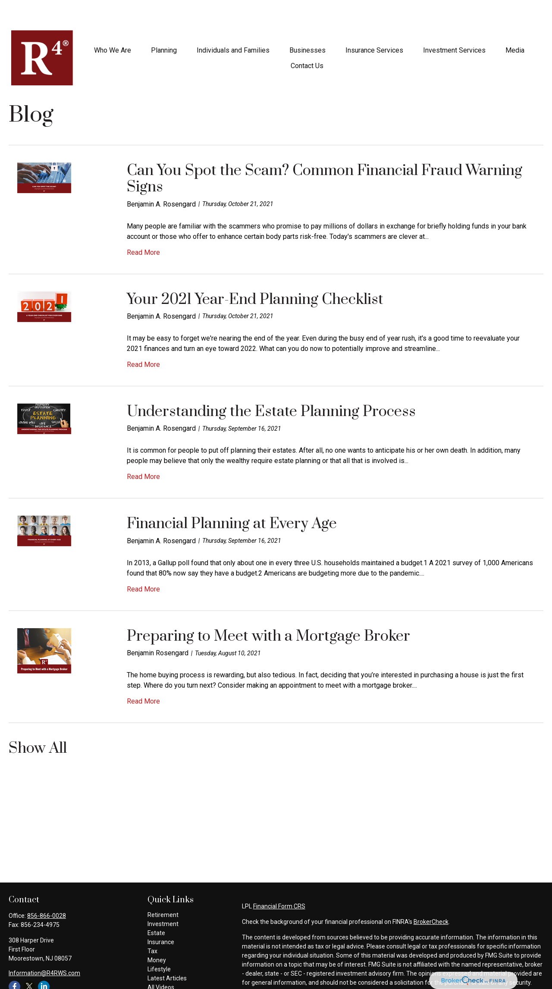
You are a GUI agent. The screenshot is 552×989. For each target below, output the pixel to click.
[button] (113, 24)
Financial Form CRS (279, 880)
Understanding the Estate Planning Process (271, 385)
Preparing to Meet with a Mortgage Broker (268, 610)
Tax (152, 925)
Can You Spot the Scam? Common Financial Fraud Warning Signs (324, 153)
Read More (143, 226)
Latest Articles (167, 952)
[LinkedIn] (44, 961)
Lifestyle (159, 943)
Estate (156, 907)
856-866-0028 (46, 889)
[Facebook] (14, 961)
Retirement (163, 889)
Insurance (160, 916)
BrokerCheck (431, 895)
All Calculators (166, 970)
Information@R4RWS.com (44, 947)
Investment (163, 898)
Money (156, 934)
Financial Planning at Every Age (232, 497)
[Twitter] (29, 961)
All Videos (160, 961)
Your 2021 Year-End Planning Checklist (255, 273)
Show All (38, 723)
